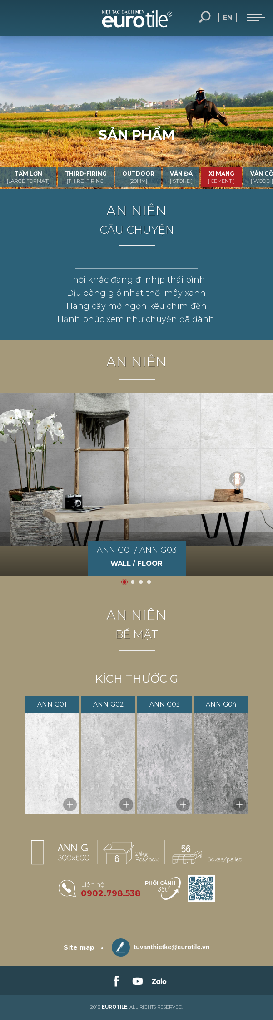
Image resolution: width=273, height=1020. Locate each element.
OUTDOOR (138, 177)
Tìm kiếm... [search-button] (205, 17)
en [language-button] (227, 17)
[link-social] (115, 980)
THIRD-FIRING (86, 177)
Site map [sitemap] (79, 947)
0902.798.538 (110, 893)
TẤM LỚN (28, 177)
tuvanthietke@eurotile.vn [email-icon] (161, 947)
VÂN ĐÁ (181, 177)
